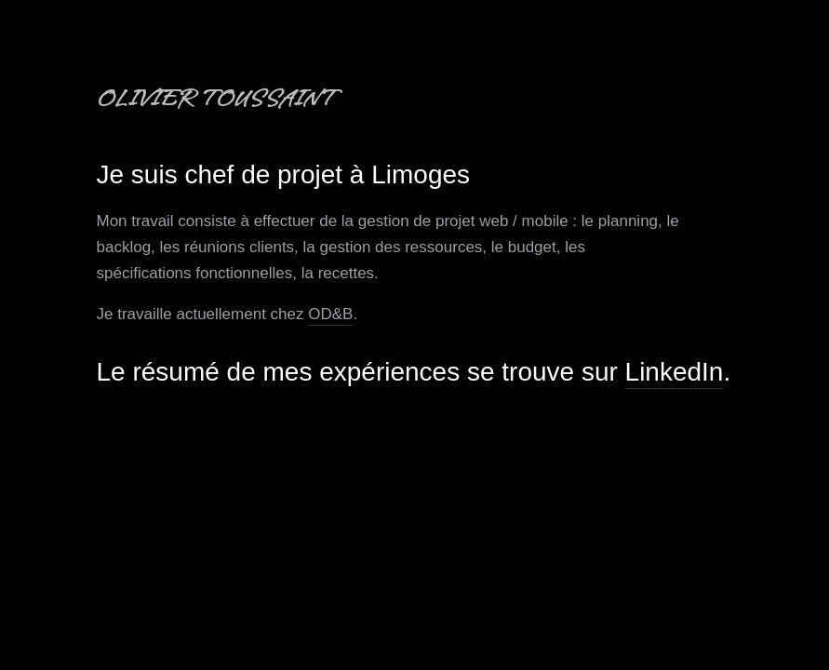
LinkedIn (674, 371)
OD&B (330, 314)
